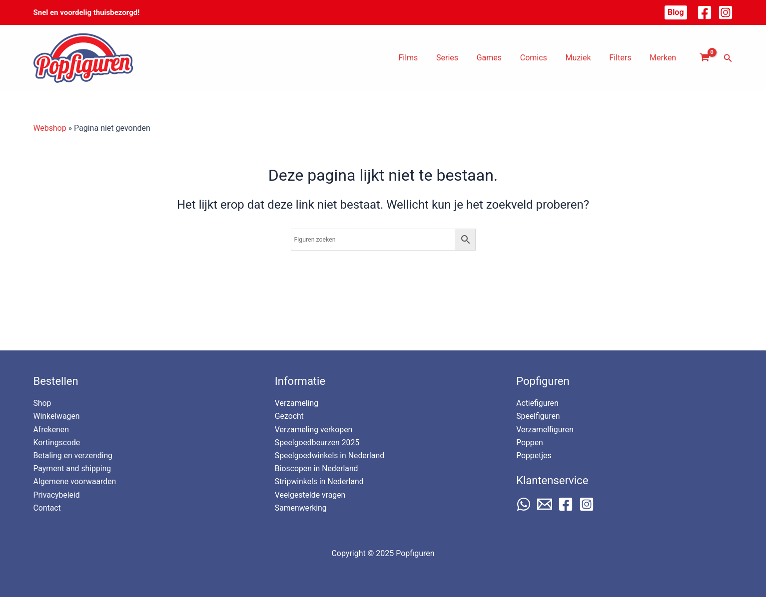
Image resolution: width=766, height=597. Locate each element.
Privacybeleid (56, 494)
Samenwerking (301, 508)
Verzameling (297, 402)
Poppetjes (534, 455)
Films (423, 57)
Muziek (584, 57)
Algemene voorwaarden (75, 481)
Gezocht (289, 415)
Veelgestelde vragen (310, 494)
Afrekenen (51, 428)
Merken (664, 57)
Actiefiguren (537, 402)
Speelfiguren (538, 415)
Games (499, 57)
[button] (676, 12)
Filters (624, 57)
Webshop (50, 128)
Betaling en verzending (73, 455)
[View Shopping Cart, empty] (705, 58)
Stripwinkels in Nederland (320, 481)
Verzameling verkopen (314, 428)
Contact (47, 508)
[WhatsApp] (523, 503)
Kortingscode (57, 442)
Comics (541, 57)
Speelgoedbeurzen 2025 (318, 442)
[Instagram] (725, 12)
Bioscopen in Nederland (317, 468)
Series (460, 57)
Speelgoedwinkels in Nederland (330, 455)
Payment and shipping (72, 468)
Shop (42, 402)
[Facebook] (704, 12)
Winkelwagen (56, 415)
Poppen (529, 442)
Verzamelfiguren (545, 428)
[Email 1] (544, 503)
